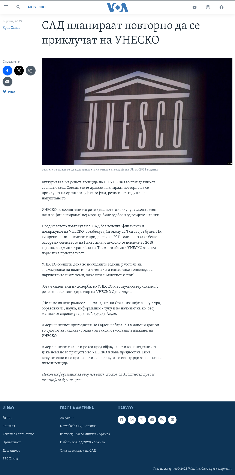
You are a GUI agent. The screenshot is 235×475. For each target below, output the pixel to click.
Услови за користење (18, 434)
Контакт (9, 426)
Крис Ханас (11, 28)
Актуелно (37, 7)
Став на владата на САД (78, 450)
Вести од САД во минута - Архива (85, 434)
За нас (7, 418)
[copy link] (31, 70)
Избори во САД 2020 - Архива (82, 442)
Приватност (12, 442)
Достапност (11, 450)
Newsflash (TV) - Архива (78, 426)
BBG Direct (10, 459)
